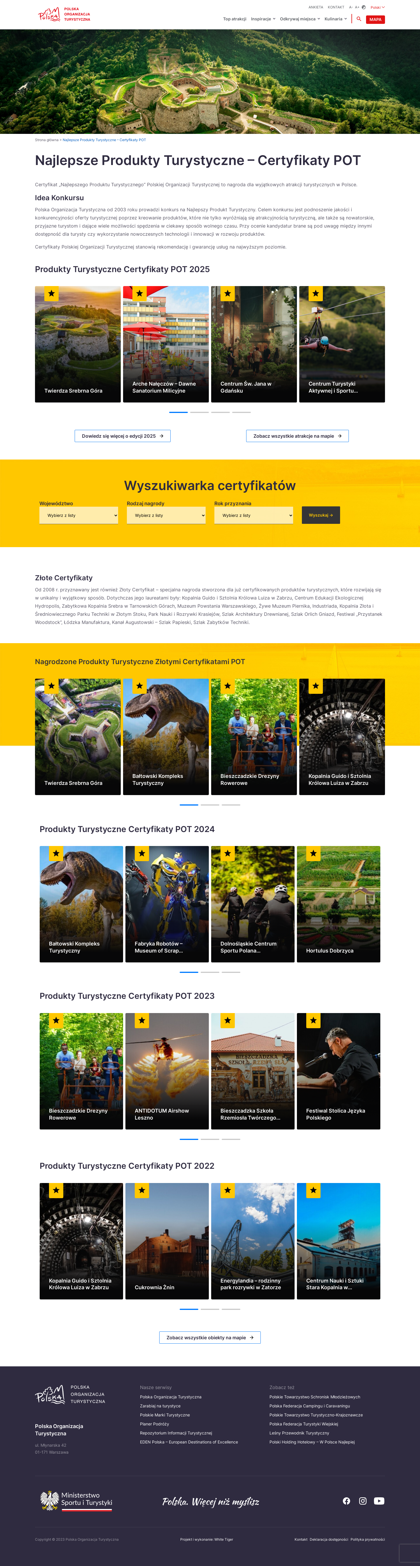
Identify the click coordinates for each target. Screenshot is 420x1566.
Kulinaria (333, 18)
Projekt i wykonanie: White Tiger (206, 1539)
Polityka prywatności (368, 1539)
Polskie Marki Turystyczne (165, 1414)
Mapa (376, 19)
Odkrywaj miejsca (298, 18)
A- (351, 7)
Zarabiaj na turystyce (160, 1405)
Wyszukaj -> (321, 514)
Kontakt (336, 7)
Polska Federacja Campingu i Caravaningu (310, 1405)
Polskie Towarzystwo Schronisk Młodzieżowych (315, 1396)
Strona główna (47, 140)
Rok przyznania (232, 503)
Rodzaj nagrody (145, 503)
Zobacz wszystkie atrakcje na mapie (294, 436)
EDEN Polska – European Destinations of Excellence (189, 1441)
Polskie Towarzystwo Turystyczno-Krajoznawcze (316, 1414)
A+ (357, 7)
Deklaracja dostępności (329, 1539)
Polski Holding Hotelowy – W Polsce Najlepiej (312, 1441)
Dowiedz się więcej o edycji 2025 (119, 436)
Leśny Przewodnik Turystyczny (299, 1432)
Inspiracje (261, 18)
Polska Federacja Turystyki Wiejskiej (304, 1423)
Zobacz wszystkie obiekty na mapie (207, 1337)
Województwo (56, 503)
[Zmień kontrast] (363, 7)
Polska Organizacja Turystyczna (171, 1396)
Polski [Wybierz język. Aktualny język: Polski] (378, 7)
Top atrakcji (234, 18)
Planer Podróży (154, 1423)
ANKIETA (316, 7)
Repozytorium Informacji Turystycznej (176, 1432)
